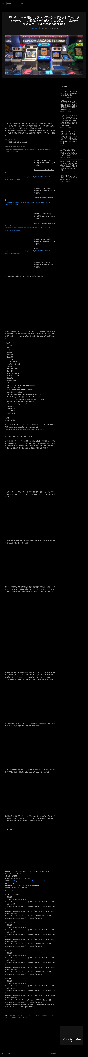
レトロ (8, 1017)
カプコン (31, 1015)
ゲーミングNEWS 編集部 (72, 1040)
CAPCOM (12, 1015)
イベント (62, 97)
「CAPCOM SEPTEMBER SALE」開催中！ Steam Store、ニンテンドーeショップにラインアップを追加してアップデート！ (68, 152)
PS (18, 1015)
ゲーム (37, 1015)
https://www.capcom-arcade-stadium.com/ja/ (28, 429)
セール (51, 1015)
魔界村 (25, 1017)
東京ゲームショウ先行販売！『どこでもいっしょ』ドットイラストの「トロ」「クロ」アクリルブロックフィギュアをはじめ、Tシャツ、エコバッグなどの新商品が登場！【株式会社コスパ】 (68, 137)
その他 (61, 181)
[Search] (22, 3)
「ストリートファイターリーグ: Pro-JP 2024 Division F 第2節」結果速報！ (68, 93)
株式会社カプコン (16, 1017)
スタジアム (44, 1015)
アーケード (24, 1015)
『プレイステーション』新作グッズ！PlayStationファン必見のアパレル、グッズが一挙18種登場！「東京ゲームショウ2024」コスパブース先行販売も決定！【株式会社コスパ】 (68, 120)
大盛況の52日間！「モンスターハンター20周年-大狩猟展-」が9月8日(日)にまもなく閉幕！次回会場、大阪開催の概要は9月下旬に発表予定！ (69, 166)
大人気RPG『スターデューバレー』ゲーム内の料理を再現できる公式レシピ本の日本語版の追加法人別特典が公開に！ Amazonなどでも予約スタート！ (68, 105)
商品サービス (34, 28)
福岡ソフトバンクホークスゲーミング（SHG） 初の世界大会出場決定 (68, 177)
